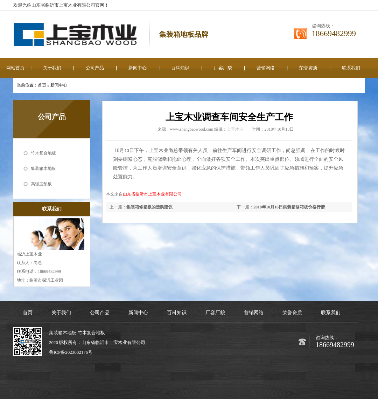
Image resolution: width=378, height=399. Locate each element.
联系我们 (351, 67)
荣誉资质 (308, 67)
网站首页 (15, 67)
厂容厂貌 (223, 67)
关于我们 (52, 67)
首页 (42, 85)
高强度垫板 (41, 183)
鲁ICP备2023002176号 (70, 352)
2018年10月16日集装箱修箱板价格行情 (289, 207)
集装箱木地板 (43, 168)
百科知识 (180, 67)
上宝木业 (235, 129)
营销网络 (266, 67)
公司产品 (95, 67)
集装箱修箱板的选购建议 (149, 207)
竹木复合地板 (43, 153)
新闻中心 (137, 67)
